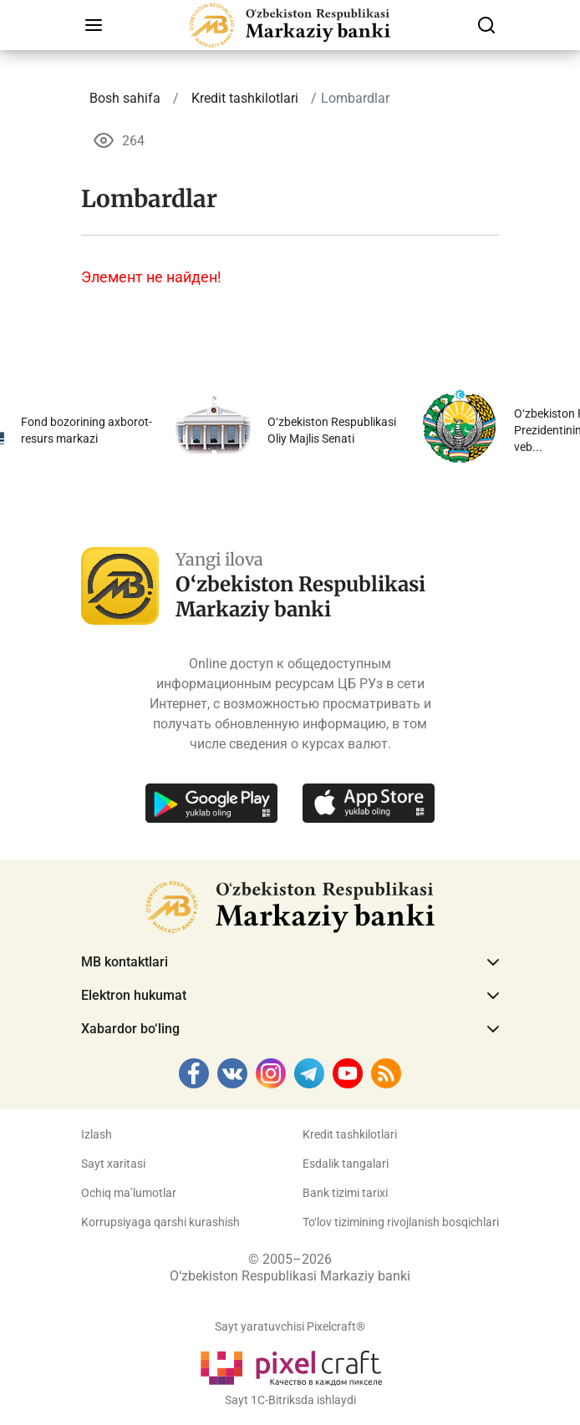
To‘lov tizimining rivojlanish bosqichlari (401, 1222)
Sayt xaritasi (113, 1163)
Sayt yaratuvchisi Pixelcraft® (290, 1326)
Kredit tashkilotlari (350, 1134)
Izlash (96, 1134)
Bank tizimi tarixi (345, 1192)
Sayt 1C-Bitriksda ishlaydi (290, 1400)
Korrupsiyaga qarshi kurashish (160, 1222)
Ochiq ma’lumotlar (128, 1192)
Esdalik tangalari (346, 1163)
